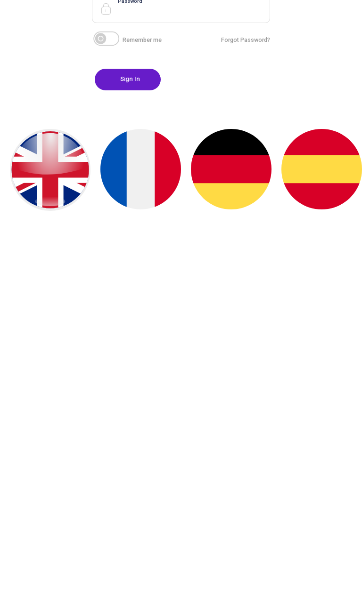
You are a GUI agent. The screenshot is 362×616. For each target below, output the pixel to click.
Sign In (130, 78)
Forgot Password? (245, 39)
